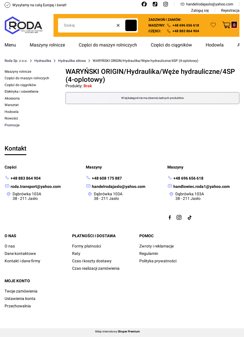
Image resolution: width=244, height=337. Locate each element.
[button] (131, 25)
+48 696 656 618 (185, 25)
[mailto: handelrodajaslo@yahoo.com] (115, 186)
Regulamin (148, 253)
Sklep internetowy (117, 331)
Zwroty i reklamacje (156, 246)
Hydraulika (42, 61)
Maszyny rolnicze (18, 72)
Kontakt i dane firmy (22, 261)
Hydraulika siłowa (72, 61)
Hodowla (12, 112)
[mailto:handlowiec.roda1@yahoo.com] (198, 186)
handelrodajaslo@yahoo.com (206, 4)
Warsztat (12, 105)
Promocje (12, 125)
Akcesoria (12, 98)
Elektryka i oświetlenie (21, 92)
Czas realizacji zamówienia (96, 268)
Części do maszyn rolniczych (27, 78)
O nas (10, 246)
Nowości (11, 118)
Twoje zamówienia (21, 291)
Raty (76, 253)
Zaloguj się (200, 10)
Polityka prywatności (157, 261)
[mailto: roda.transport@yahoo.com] (33, 186)
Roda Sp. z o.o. (16, 61)
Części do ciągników (20, 85)
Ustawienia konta (20, 298)
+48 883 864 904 (185, 31)
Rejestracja (230, 10)
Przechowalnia (18, 306)
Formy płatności (86, 246)
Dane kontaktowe (20, 253)
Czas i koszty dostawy (92, 261)
